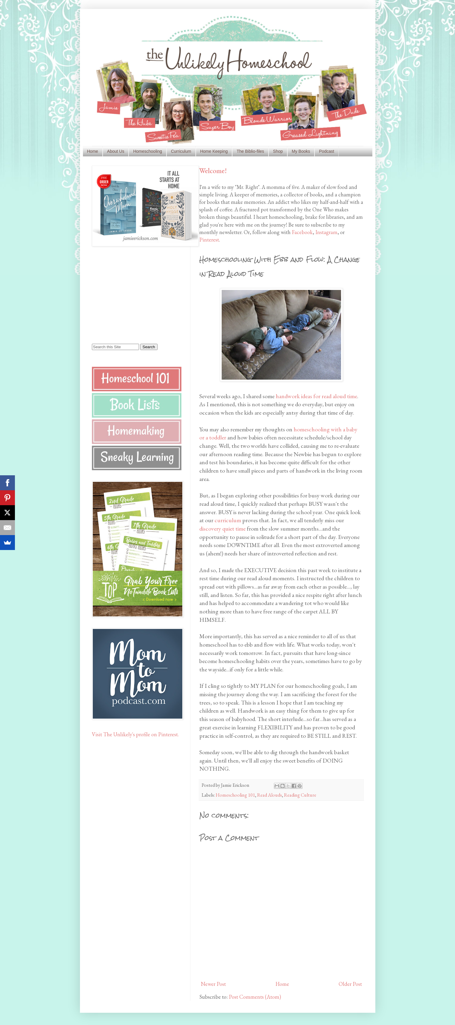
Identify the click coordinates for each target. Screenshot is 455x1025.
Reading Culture (300, 795)
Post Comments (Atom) (255, 996)
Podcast (326, 151)
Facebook (302, 232)
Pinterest (209, 239)
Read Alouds (269, 795)
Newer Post (213, 983)
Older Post (350, 983)
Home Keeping (214, 151)
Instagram (326, 232)
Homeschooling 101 (235, 795)
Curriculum (181, 151)
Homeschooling (147, 151)
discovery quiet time (222, 528)
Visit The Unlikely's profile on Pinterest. (135, 734)
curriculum (228, 520)
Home (92, 151)
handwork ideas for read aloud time (316, 396)
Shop (278, 151)
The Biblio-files (250, 151)
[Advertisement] (129, 294)
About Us (115, 151)
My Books (301, 151)
